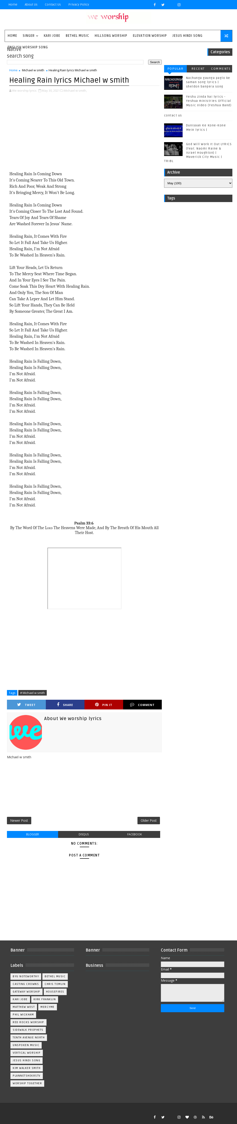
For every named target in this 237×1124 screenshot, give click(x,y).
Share (65, 704)
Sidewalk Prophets (28, 1030)
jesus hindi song (26, 1060)
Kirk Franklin (45, 999)
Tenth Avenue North (29, 1037)
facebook (134, 834)
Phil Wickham (23, 1014)
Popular (175, 69)
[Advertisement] (84, 132)
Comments (221, 69)
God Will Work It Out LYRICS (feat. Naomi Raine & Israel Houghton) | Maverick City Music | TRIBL (198, 152)
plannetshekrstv (27, 1075)
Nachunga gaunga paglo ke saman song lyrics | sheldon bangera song (208, 82)
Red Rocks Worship (28, 1022)
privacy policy (78, 4)
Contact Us (53, 4)
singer (29, 36)
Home (12, 4)
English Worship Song (28, 47)
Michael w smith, (75, 90)
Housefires (55, 991)
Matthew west (24, 1007)
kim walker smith (27, 1068)
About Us (31, 4)
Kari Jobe (52, 36)
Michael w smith (33, 70)
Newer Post (19, 820)
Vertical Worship (27, 1053)
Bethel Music (77, 36)
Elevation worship (150, 36)
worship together (27, 1083)
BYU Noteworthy (26, 976)
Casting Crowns (26, 984)
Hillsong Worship (111, 36)
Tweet (26, 704)
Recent (198, 69)
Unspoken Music (26, 1045)
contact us (173, 115)
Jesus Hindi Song (187, 36)
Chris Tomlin (55, 984)
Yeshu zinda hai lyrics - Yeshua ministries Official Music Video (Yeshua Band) (209, 101)
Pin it (103, 704)
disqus (84, 834)
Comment (142, 704)
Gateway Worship (26, 991)
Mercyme (48, 1007)
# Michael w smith (32, 693)
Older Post (149, 820)
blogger (32, 834)
